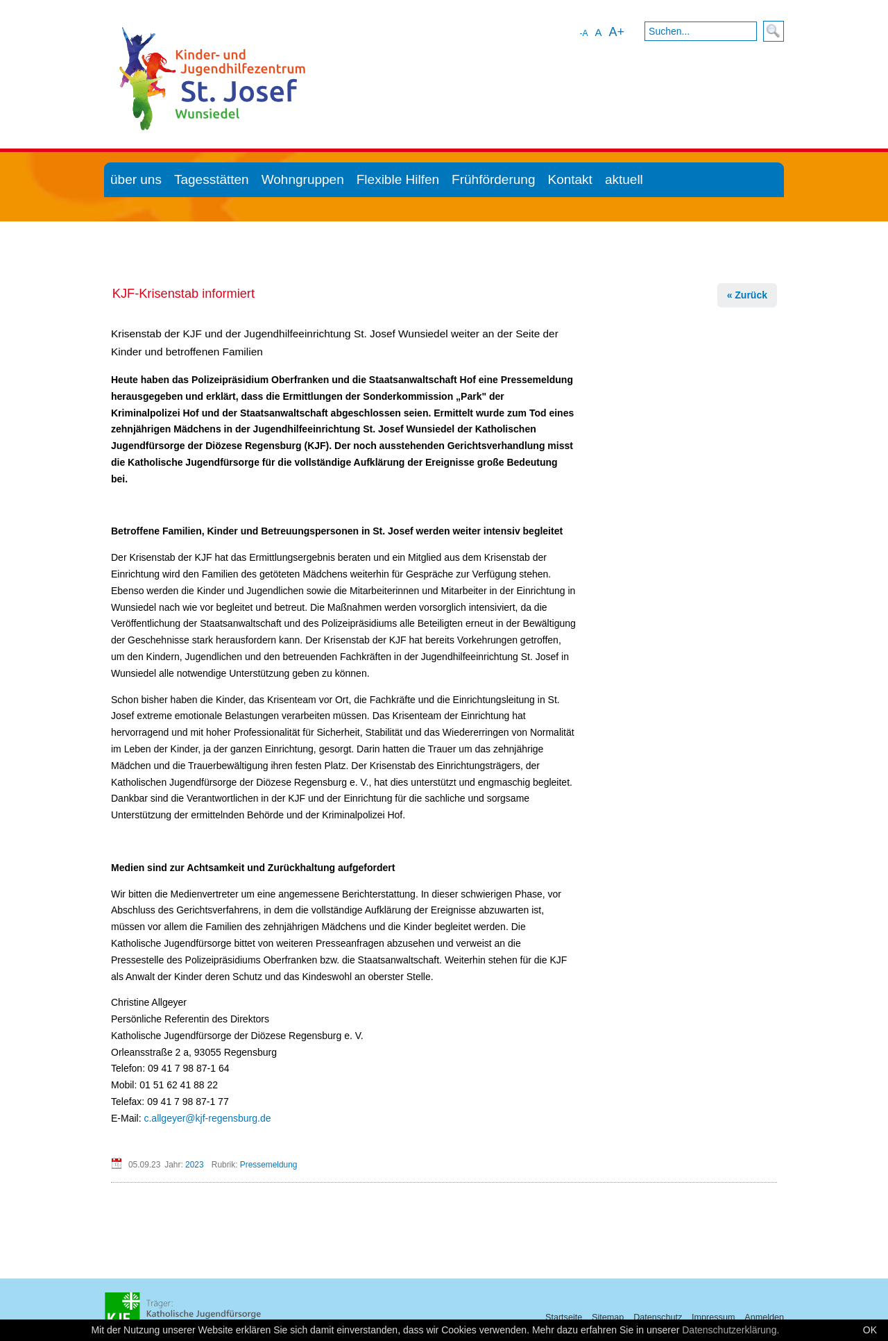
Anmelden (764, 1317)
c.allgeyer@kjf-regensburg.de (207, 1118)
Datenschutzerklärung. (730, 1329)
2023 (194, 1165)
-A (583, 33)
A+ (616, 32)
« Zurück (747, 295)
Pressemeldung (269, 1165)
